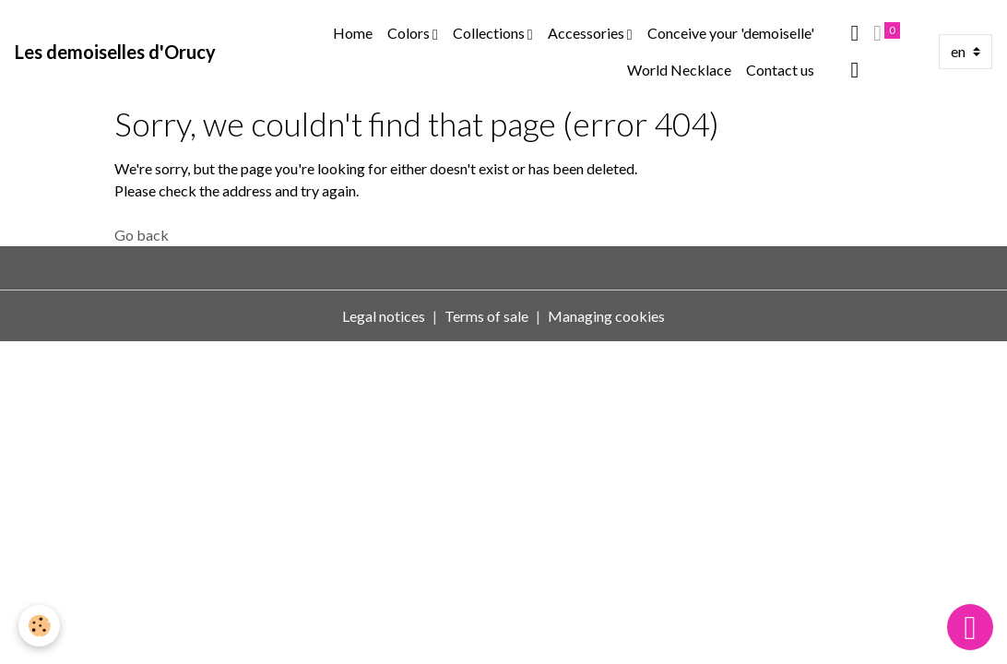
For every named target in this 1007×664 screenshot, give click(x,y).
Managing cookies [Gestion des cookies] (606, 316)
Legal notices (383, 316)
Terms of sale (486, 316)
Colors (409, 33)
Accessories (587, 33)
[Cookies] (39, 625)
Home (353, 33)
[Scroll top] (970, 627)
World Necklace (679, 69)
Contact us (780, 69)
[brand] (115, 51)
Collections (490, 33)
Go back (141, 234)
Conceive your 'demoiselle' (730, 33)
